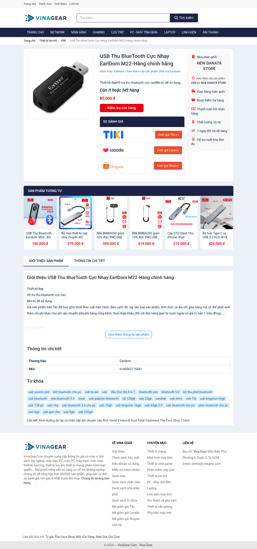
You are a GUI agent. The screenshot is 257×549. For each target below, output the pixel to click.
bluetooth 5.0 (170, 392)
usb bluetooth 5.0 (63, 398)
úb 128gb (128, 398)
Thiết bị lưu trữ (48, 40)
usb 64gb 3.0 (153, 405)
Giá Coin (114, 537)
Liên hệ (74, 3)
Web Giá (101, 537)
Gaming (99, 32)
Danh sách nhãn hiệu (126, 482)
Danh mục (45, 3)
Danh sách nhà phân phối (126, 491)
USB (63, 40)
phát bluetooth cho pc (213, 405)
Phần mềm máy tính (160, 470)
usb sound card (38, 392)
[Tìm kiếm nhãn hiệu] (123, 18)
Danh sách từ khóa (124, 500)
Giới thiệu (60, 3)
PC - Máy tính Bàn (144, 32)
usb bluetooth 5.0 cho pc (79, 405)
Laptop (169, 32)
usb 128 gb (35, 405)
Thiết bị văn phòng (159, 506)
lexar (81, 398)
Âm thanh (211, 32)
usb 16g (52, 405)
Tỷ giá (49, 537)
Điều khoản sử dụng (125, 463)
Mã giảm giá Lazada (125, 512)
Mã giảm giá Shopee (126, 519)
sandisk (160, 398)
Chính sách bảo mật (125, 457)
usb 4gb (33, 412)
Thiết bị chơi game (159, 463)
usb (104, 392)
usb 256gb (85, 412)
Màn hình (78, 32)
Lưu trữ (117, 32)
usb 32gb (145, 398)
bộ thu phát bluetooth (197, 392)
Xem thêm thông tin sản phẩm (128, 334)
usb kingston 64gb (212, 398)
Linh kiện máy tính (159, 494)
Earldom (119, 71)
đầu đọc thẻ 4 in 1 (123, 392)
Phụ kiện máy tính (159, 512)
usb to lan (91, 392)
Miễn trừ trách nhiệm (126, 470)
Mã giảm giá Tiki (123, 506)
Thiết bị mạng (156, 451)
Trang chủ (30, 3)
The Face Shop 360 (68, 537)
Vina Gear (145, 545)
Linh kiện (189, 32)
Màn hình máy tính (159, 457)
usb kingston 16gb (128, 405)
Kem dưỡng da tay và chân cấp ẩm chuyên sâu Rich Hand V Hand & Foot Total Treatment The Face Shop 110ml (114, 420)
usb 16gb (105, 405)
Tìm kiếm (184, 18)
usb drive (176, 398)
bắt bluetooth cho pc (67, 392)
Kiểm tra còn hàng (122, 108)
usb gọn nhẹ (51, 412)
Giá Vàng (88, 537)
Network (57, 32)
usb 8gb (69, 412)
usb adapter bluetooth (104, 398)
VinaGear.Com (127, 545)
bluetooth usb (148, 392)
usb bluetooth (37, 398)
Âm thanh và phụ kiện (162, 500)
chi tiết (89, 261)
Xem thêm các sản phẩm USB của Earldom (154, 71)
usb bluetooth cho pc (180, 405)
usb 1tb (191, 398)
